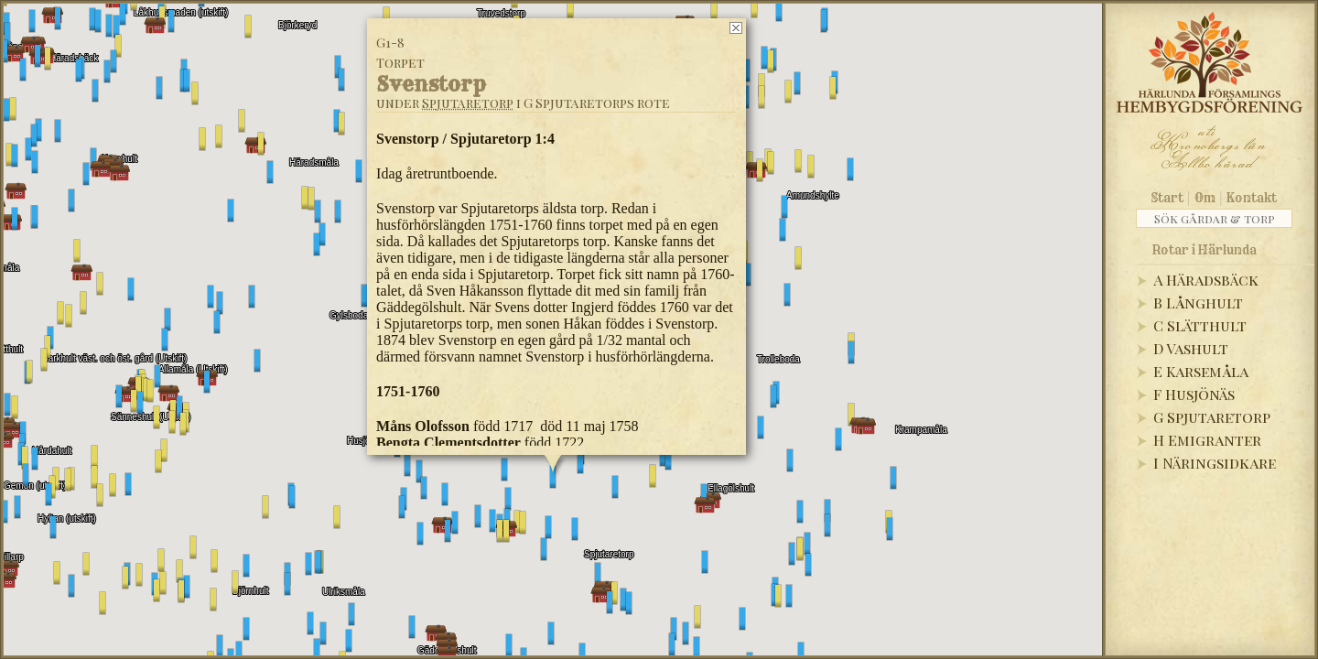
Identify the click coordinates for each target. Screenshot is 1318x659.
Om (1204, 197)
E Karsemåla (1200, 371)
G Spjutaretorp (1211, 417)
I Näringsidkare (1214, 462)
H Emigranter (1207, 439)
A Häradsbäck (1206, 279)
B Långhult (1198, 302)
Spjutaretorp (467, 103)
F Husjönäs (1194, 394)
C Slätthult (1200, 325)
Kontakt (1251, 197)
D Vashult (1190, 348)
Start (1167, 197)
